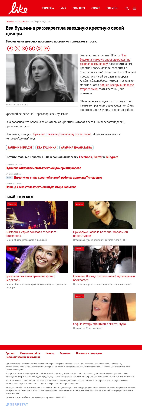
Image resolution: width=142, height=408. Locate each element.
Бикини (111, 8)
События (79, 8)
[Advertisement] (32, 315)
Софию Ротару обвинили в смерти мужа (99, 324)
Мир (63, 8)
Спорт (95, 8)
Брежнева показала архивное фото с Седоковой (30, 278)
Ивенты (50, 353)
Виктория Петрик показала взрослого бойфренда (31, 234)
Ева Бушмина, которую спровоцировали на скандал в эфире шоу (105, 59)
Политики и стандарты (89, 353)
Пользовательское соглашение (23, 356)
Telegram (112, 157)
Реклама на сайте (30, 353)
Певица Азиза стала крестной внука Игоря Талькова (41, 187)
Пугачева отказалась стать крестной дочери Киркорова (43, 168)
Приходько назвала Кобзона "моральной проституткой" (100, 234)
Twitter (97, 157)
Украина (48, 8)
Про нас (10, 353)
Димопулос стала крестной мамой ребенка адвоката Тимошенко (54, 177)
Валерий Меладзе (19, 147)
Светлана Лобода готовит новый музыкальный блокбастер (104, 278)
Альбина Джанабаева (76, 147)
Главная (10, 21)
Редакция (65, 353)
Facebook (85, 157)
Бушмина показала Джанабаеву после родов (62, 134)
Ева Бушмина (46, 147)
